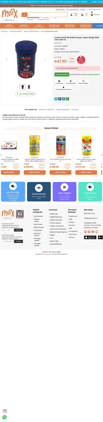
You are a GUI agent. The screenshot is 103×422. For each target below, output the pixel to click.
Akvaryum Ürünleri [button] (54, 26)
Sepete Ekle (13, 172)
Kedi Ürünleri (38, 224)
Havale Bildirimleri (72, 9)
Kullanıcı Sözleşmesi (56, 226)
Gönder (18, 230)
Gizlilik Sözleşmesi (56, 217)
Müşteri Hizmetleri (56, 220)
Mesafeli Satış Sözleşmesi (56, 232)
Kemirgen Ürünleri (37, 239)
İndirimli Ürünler (43, 20)
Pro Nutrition (73, 231)
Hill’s (70, 228)
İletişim (82, 9)
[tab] (31, 110)
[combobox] (4, 229)
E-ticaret (44, 254)
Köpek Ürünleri (39, 227)
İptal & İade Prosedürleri (56, 229)
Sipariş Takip (60, 9)
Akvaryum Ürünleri (37, 234)
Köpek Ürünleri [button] (24, 26)
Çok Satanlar (38, 216)
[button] (95, 14)
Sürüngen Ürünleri (37, 244)
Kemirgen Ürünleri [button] (70, 26)
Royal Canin (73, 216)
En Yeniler (46, 18)
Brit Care (72, 225)
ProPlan (71, 222)
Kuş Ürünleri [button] (39, 26)
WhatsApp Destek (94, 10)
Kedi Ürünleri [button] (9, 26)
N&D (70, 219)
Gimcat (71, 237)
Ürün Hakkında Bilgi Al (25, 94)
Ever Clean (72, 234)
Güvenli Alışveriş (55, 223)
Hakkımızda (54, 214)
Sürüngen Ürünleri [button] (85, 26)
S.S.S (51, 238)
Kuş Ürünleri (38, 230)
